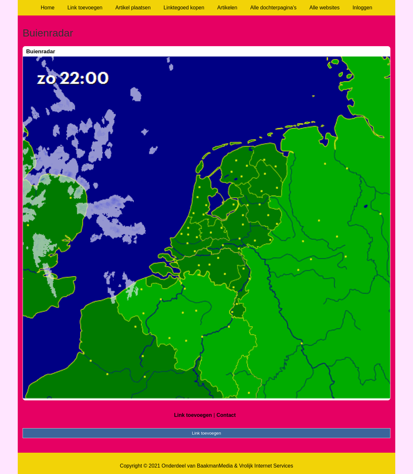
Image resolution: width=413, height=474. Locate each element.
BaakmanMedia (215, 466)
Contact (226, 415)
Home (48, 7)
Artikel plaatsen (132, 7)
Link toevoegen (85, 7)
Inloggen (362, 7)
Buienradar (40, 51)
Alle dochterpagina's (273, 7)
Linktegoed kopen (184, 7)
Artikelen (227, 7)
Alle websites (324, 7)
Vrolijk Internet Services (266, 466)
